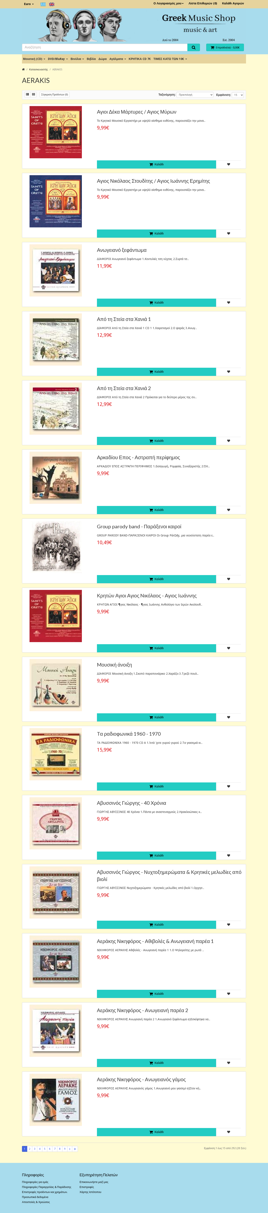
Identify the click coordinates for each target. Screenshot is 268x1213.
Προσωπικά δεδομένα (35, 1197)
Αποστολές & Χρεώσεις (36, 1202)
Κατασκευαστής (38, 69)
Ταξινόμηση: (167, 94)
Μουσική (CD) (34, 59)
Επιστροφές (87, 1187)
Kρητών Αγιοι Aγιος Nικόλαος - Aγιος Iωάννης (147, 595)
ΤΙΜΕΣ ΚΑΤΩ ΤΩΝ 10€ (170, 59)
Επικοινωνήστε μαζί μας (94, 1182)
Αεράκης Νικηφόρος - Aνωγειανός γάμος (141, 1079)
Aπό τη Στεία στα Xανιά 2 (124, 388)
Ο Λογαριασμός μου (168, 3)
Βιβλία (91, 59)
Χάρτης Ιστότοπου (90, 1192)
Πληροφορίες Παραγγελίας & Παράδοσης (46, 1187)
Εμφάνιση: (223, 94)
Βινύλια (77, 59)
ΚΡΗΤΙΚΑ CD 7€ (140, 59)
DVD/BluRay (58, 59)
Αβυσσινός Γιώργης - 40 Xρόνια (131, 803)
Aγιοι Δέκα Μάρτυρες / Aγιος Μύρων (137, 112)
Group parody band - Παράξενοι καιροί (139, 526)
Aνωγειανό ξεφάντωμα (122, 250)
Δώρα (102, 59)
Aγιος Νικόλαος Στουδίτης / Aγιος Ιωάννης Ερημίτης (153, 181)
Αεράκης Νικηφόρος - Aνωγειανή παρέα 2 (142, 1010)
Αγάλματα (117, 59)
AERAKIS (57, 69)
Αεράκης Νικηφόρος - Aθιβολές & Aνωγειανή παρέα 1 (155, 941)
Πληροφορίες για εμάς (35, 1182)
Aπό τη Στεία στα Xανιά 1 (124, 319)
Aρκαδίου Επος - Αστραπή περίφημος (138, 457)
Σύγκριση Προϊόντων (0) (54, 94)
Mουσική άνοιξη (114, 665)
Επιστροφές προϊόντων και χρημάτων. (44, 1192)
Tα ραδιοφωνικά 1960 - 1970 (129, 734)
